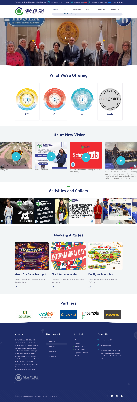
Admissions (77, 9)
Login (67, 2)
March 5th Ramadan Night (69, 14)
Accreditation (53, 351)
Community (102, 9)
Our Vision (52, 346)
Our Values (52, 342)
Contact (77, 343)
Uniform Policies (80, 346)
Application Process (81, 353)
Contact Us (115, 9)
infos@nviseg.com (106, 345)
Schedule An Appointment (99, 2)
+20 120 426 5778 (56, 2)
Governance (52, 356)
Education (89, 9)
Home (55, 9)
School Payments (79, 2)
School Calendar (80, 350)
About (65, 9)
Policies (77, 356)
